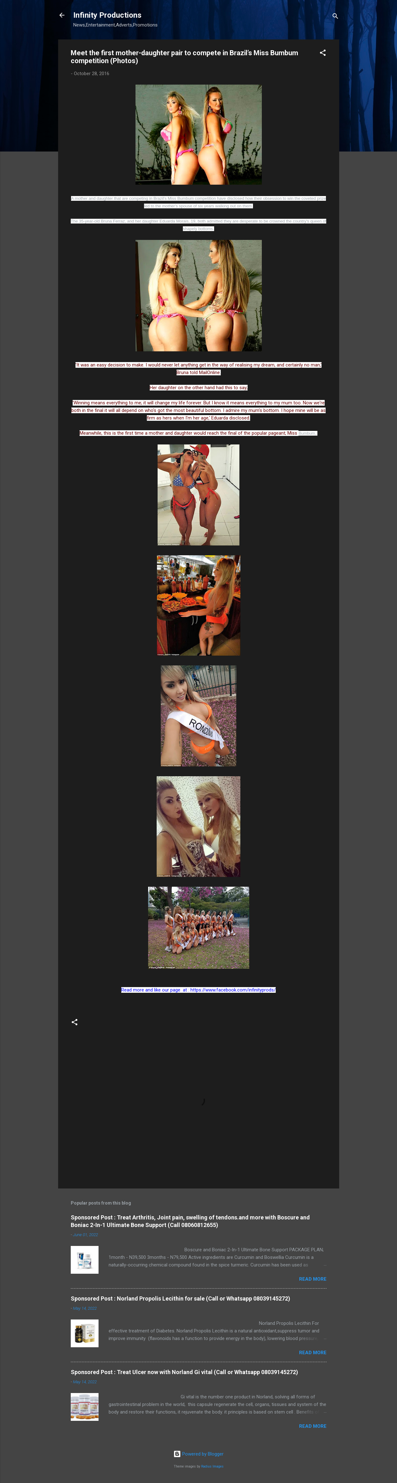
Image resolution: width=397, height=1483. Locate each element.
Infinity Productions (107, 15)
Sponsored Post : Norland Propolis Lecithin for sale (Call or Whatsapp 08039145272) (180, 1298)
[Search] (335, 17)
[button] (323, 54)
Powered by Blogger (198, 1454)
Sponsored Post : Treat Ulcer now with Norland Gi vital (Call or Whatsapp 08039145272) (184, 1372)
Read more (313, 1279)
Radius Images (212, 1466)
